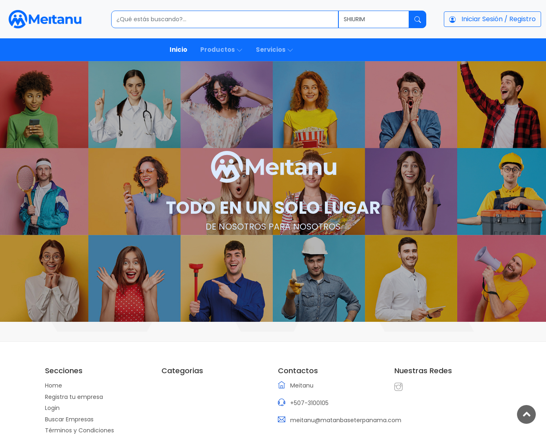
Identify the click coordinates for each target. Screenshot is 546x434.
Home (53, 385)
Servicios (274, 49)
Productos (221, 49)
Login (52, 408)
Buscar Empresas (69, 419)
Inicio (178, 49)
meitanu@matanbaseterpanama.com (345, 420)
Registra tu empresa (74, 397)
